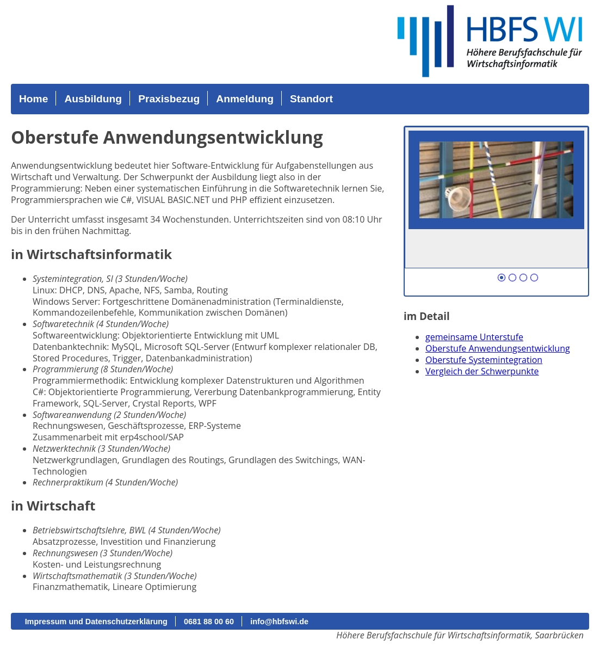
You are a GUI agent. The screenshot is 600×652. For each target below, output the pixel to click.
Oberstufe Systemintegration (483, 360)
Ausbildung (93, 98)
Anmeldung (245, 98)
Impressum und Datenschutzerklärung (96, 621)
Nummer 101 (501, 277)
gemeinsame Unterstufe (474, 337)
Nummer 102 (512, 277)
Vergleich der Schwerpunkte (482, 371)
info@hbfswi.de (279, 621)
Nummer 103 (523, 277)
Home (33, 98)
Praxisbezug (169, 98)
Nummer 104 (534, 277)
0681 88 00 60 (209, 621)
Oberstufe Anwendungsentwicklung (497, 348)
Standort (311, 98)
